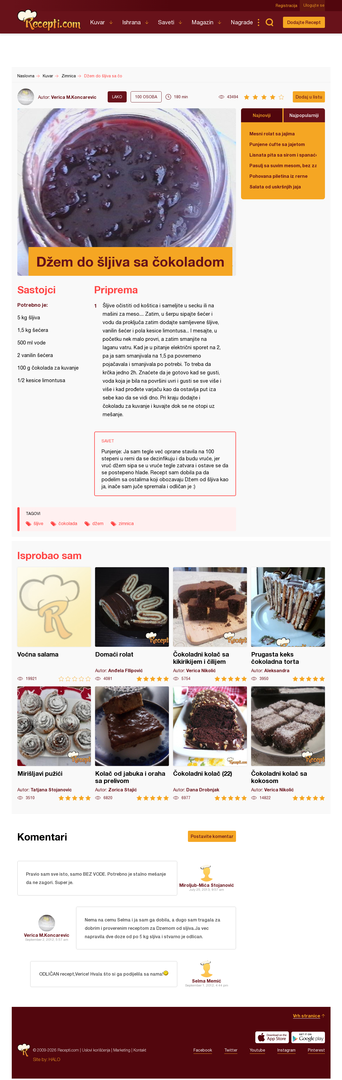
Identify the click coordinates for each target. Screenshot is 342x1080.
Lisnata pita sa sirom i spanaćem (283, 154)
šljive (38, 523)
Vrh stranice (306, 1017)
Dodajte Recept (304, 22)
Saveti (166, 22)
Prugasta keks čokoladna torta (288, 624)
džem (97, 523)
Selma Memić (206, 982)
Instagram (286, 1051)
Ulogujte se (314, 5)
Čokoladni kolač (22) (210, 743)
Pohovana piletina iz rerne (278, 176)
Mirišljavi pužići (54, 743)
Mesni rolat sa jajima (272, 133)
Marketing (121, 1051)
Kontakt (139, 1051)
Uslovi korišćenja (96, 1051)
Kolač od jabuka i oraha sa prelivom (132, 743)
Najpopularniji (304, 115)
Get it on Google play (308, 1039)
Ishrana (131, 22)
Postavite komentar (212, 836)
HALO (54, 1060)
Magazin (202, 22)
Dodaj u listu (309, 96)
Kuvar (97, 22)
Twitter (230, 1051)
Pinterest (316, 1051)
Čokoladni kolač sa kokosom (288, 743)
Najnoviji (262, 115)
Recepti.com (49, 20)
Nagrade (242, 22)
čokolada (67, 523)
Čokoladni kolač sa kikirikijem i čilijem (210, 624)
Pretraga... (269, 22)
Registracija (287, 5)
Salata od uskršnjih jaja (275, 186)
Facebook (203, 1051)
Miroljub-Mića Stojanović (206, 885)
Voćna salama (54, 624)
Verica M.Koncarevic (73, 97)
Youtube (257, 1051)
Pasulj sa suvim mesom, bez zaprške (283, 165)
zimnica (126, 523)
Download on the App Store (272, 1039)
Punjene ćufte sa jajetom (277, 144)
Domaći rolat (132, 624)
